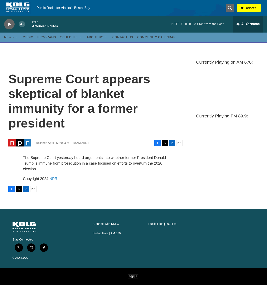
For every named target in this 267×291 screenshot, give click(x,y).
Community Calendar (156, 43)
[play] (9, 30)
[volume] (21, 30)
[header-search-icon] (231, 11)
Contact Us (122, 43)
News (9, 43)
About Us (95, 43)
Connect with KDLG (106, 230)
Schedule (69, 43)
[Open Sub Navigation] (17, 43)
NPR (53, 185)
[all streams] (248, 30)
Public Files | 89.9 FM (162, 230)
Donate (252, 11)
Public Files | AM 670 (107, 239)
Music (28, 43)
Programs (46, 43)
